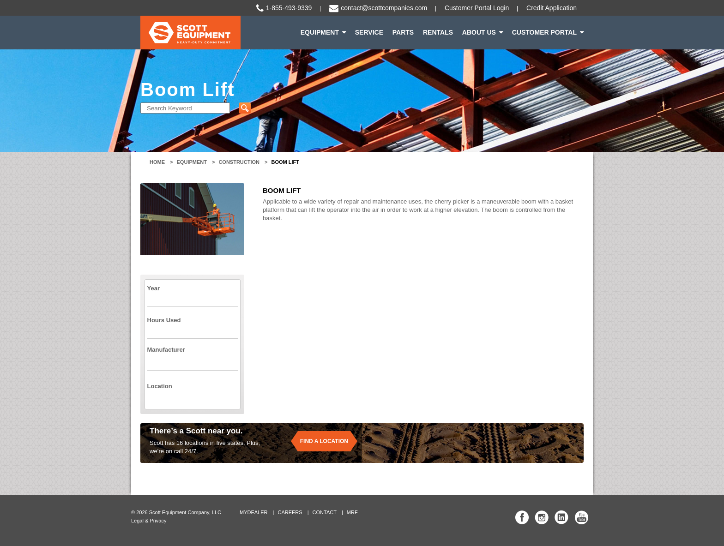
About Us (479, 32)
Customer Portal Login (477, 8)
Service (369, 32)
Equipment (320, 32)
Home (157, 162)
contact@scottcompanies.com (384, 8)
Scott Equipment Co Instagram (542, 517)
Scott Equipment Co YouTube (581, 517)
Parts (403, 32)
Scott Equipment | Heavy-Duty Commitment (190, 32)
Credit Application (551, 8)
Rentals (438, 32)
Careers (290, 512)
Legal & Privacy (148, 520)
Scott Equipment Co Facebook (522, 517)
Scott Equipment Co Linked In (561, 517)
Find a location (324, 441)
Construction (238, 162)
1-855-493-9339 (289, 8)
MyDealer (254, 512)
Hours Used (164, 320)
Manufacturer (166, 349)
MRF (352, 512)
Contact (325, 512)
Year (153, 288)
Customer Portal (544, 32)
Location (159, 386)
